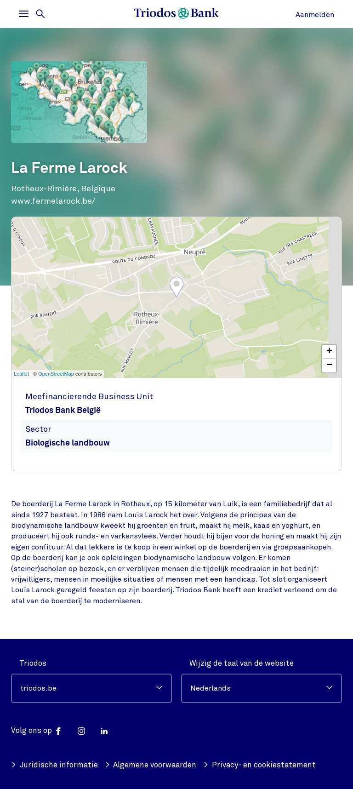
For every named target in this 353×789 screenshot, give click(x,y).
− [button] (329, 365)
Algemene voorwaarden (151, 765)
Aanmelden (315, 14)
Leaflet (21, 374)
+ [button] (329, 352)
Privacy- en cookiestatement (259, 765)
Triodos (32, 663)
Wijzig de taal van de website (241, 663)
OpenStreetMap (56, 374)
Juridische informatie (54, 765)
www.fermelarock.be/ (53, 201)
